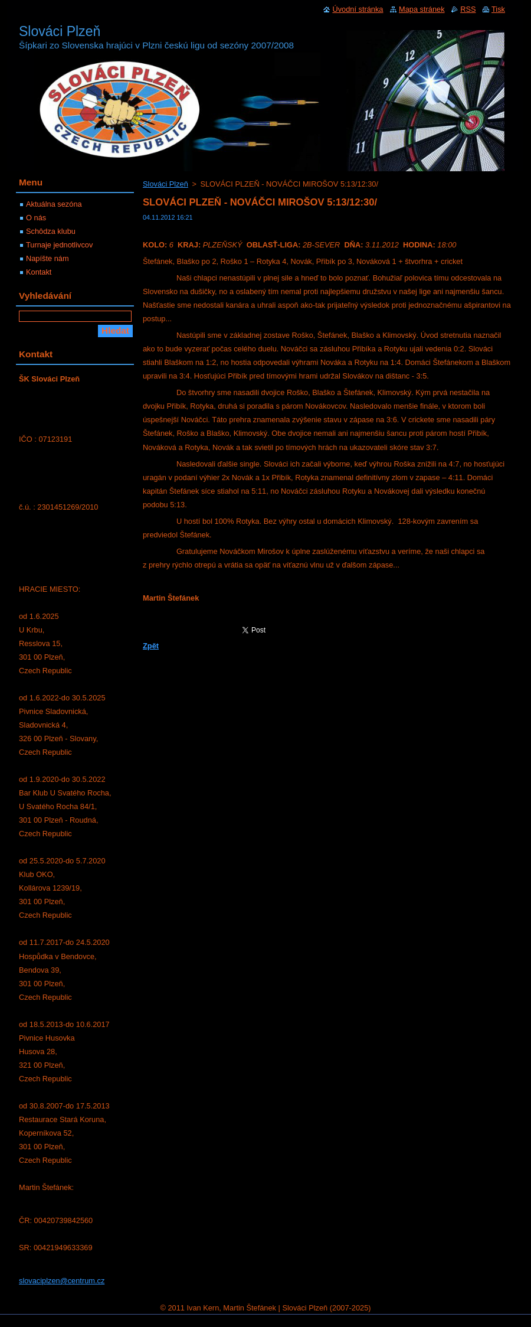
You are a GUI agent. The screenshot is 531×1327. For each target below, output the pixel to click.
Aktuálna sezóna (54, 204)
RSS (468, 9)
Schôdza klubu (51, 231)
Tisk (498, 9)
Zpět (151, 645)
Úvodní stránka (357, 9)
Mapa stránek (422, 9)
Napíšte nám (47, 258)
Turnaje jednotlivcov (59, 244)
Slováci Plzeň (165, 184)
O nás (36, 217)
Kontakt (38, 272)
